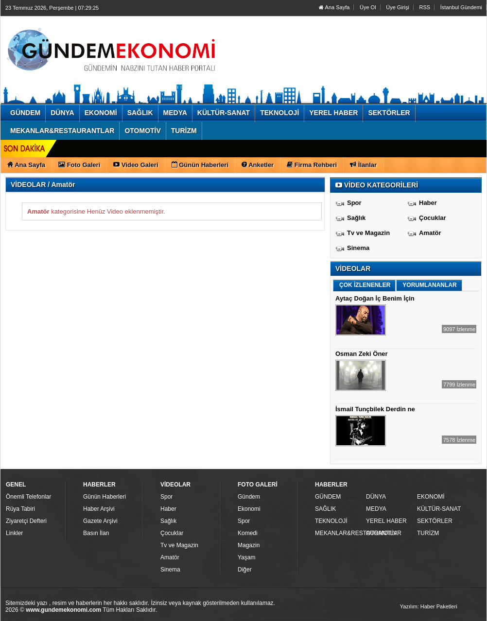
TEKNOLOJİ (331, 521)
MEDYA (376, 508)
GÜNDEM (328, 496)
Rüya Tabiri (20, 508)
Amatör (430, 232)
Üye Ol (368, 7)
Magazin (249, 545)
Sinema (358, 248)
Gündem (249, 496)
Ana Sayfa (334, 7)
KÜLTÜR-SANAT (439, 508)
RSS (425, 7)
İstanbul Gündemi (461, 7)
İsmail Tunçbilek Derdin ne (375, 409)
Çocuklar (432, 217)
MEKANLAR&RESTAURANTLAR (339, 533)
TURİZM (428, 533)
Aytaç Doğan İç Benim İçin (375, 298)
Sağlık (356, 217)
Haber (428, 202)
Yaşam (246, 557)
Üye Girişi (397, 7)
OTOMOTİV (381, 533)
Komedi (248, 533)
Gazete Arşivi (100, 521)
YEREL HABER (386, 521)
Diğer (245, 569)
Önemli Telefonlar (28, 496)
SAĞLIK (325, 508)
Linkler (14, 533)
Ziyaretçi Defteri (26, 521)
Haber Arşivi (99, 508)
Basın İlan (96, 533)
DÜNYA (376, 496)
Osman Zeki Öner (361, 353)
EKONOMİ (431, 496)
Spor (354, 202)
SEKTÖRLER (434, 521)
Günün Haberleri (104, 496)
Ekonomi (249, 508)
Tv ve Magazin (368, 232)
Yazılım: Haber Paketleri (428, 606)
